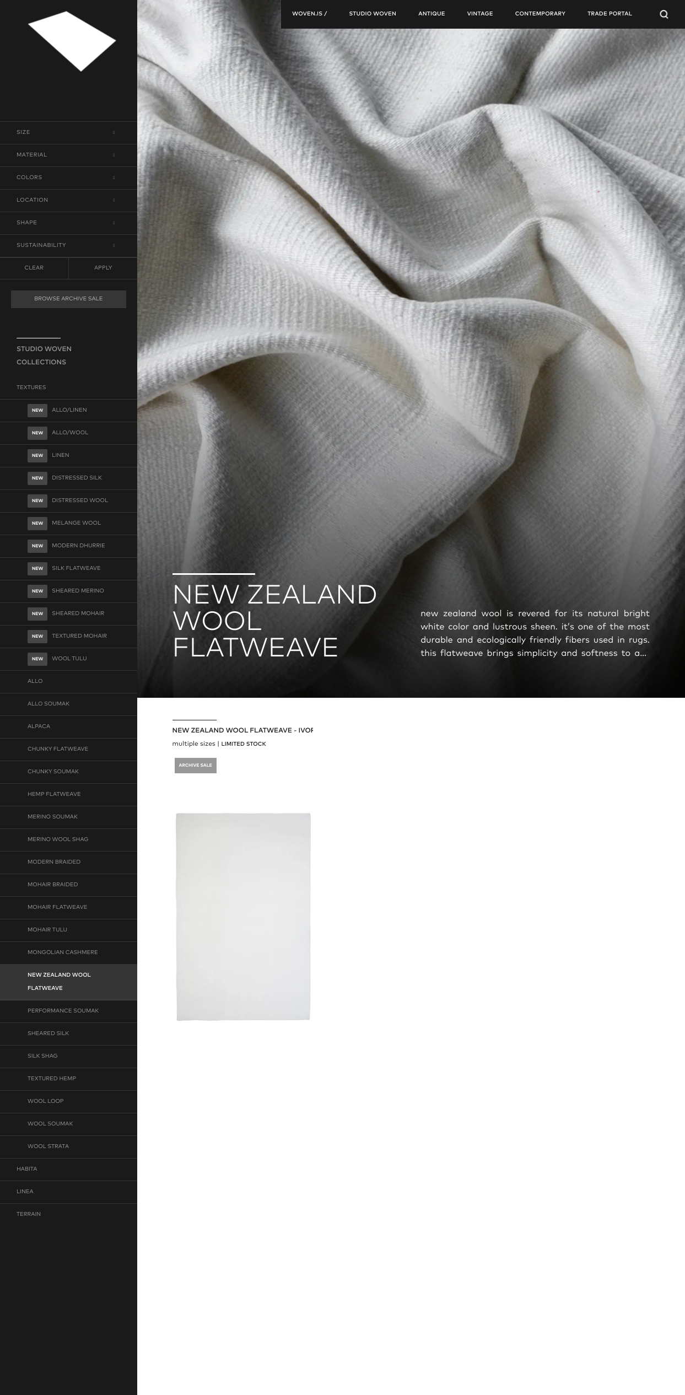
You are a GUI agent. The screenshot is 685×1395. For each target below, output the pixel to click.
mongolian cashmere (63, 953)
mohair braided (53, 885)
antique (431, 14)
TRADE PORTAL (609, 14)
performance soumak (63, 1011)
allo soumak (48, 704)
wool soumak (50, 1124)
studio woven (372, 14)
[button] (68, 133)
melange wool (64, 523)
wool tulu (57, 659)
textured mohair (67, 636)
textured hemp (52, 1079)
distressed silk (65, 478)
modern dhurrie (66, 546)
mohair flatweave (57, 908)
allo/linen (57, 410)
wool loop (45, 1102)
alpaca (39, 727)
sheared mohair (66, 614)
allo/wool (58, 433)
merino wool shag (58, 840)
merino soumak (53, 817)
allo (35, 682)
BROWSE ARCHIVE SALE (68, 299)
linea (25, 1192)
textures (31, 388)
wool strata (48, 1147)
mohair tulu (47, 930)
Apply (103, 268)
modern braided (54, 862)
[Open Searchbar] (664, 14)
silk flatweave (64, 568)
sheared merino (66, 591)
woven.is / (309, 14)
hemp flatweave (54, 795)
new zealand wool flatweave (59, 982)
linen (48, 455)
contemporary (540, 14)
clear (34, 268)
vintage (480, 14)
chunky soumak (53, 772)
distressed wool (68, 501)
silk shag (43, 1056)
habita (27, 1169)
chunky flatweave (58, 749)
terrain (29, 1215)
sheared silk (48, 1034)
